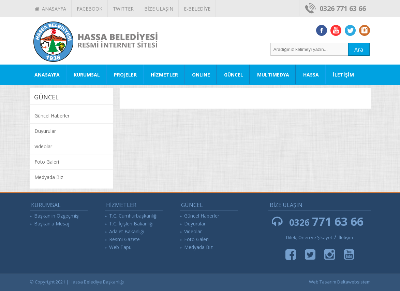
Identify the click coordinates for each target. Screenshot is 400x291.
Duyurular (45, 131)
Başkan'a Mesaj (51, 223)
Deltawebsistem (354, 282)
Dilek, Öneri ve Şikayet (309, 237)
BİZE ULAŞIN (158, 8)
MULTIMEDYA (273, 74)
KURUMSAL (87, 74)
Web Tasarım (322, 282)
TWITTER (123, 8)
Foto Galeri (46, 161)
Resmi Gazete (124, 239)
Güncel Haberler (52, 115)
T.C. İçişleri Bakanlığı (131, 223)
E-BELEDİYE (197, 8)
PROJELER (125, 74)
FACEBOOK (89, 8)
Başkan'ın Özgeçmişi (56, 215)
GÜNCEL (233, 74)
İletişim (346, 237)
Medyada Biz (48, 177)
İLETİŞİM (343, 74)
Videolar (43, 146)
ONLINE (201, 74)
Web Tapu (120, 247)
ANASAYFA (50, 8)
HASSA (311, 74)
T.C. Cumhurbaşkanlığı (133, 215)
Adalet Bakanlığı (126, 231)
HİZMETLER (164, 74)
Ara (358, 49)
